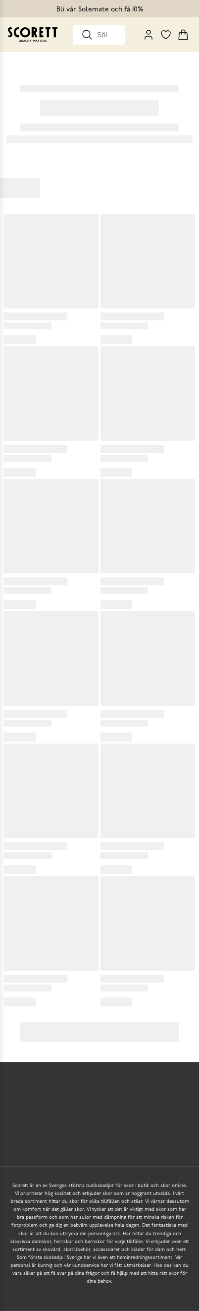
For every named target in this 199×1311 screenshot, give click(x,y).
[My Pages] (148, 35)
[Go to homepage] (32, 34)
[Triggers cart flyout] (183, 35)
